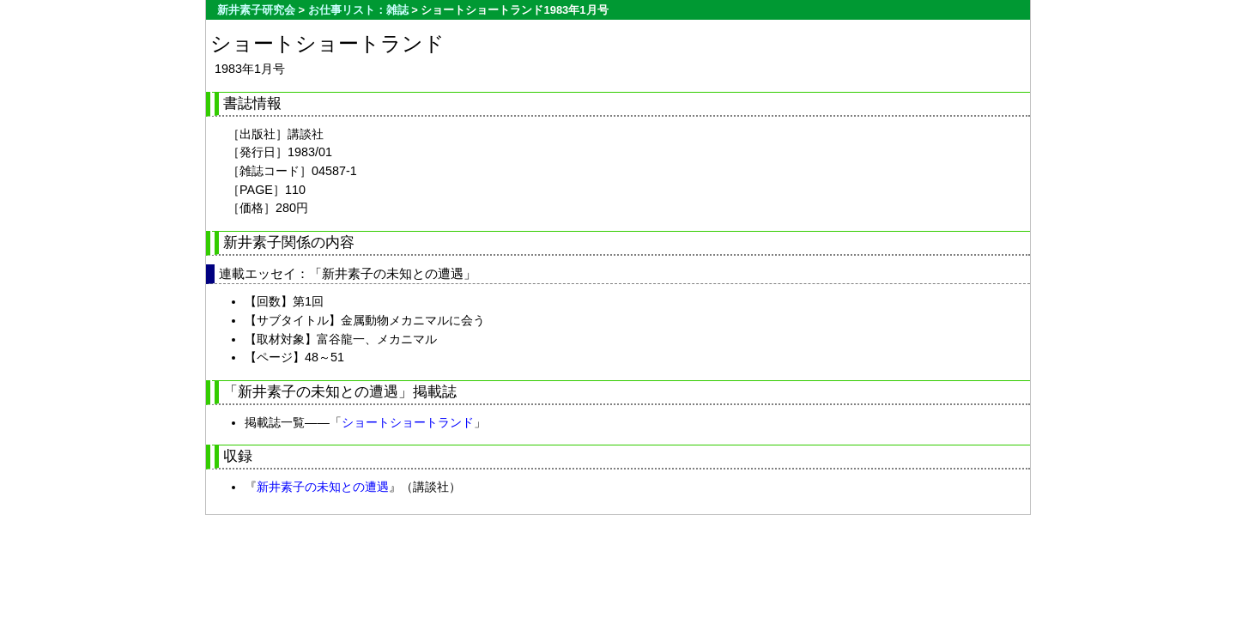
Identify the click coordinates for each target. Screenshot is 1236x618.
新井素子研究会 (256, 9)
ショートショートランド (408, 422)
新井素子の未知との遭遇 (323, 487)
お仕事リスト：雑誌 (358, 9)
